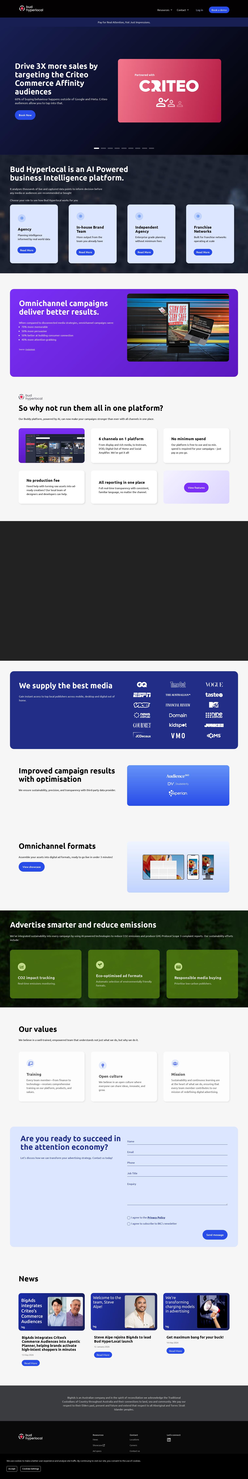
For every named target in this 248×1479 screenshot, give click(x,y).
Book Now (25, 115)
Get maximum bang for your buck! (195, 1337)
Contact (181, 10)
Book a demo (219, 9)
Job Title (132, 1173)
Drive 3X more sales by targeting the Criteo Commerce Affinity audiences (56, 78)
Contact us (135, 1451)
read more (30, 1363)
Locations (134, 1439)
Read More (26, 250)
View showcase (32, 867)
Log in (199, 9)
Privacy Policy (156, 1217)
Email (130, 1151)
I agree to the (146, 1217)
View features (196, 487)
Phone (131, 1162)
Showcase (97, 1445)
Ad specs (97, 1451)
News (95, 1439)
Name (130, 1141)
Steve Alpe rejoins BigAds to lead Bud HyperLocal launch (122, 1339)
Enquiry (131, 1183)
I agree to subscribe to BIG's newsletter (152, 1223)
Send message (215, 1234)
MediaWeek (30, 349)
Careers (133, 1445)
